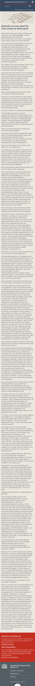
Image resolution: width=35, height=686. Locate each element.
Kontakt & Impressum (20, 9)
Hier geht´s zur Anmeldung (9, 657)
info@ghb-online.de (7, 644)
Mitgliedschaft (14, 674)
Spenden (13, 677)
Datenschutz (30, 9)
